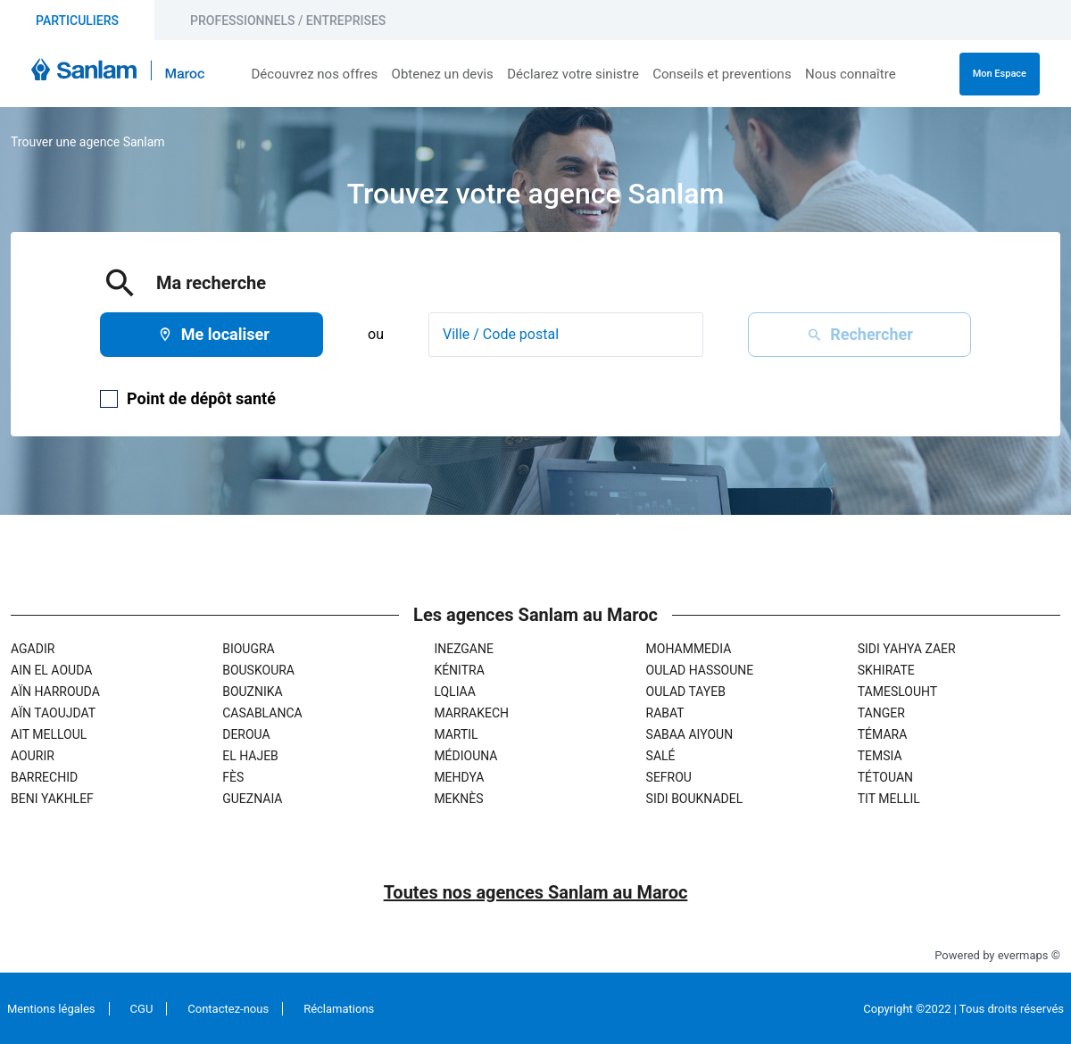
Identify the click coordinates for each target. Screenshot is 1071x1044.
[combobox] (565, 334)
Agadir (32, 649)
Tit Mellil (889, 798)
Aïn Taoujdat (53, 713)
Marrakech (471, 713)
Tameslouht (897, 691)
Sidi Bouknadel (694, 798)
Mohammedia (689, 649)
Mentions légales (51, 1008)
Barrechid (44, 777)
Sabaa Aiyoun (690, 734)
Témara (883, 734)
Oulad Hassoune (700, 670)
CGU (142, 1008)
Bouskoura (258, 670)
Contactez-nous (228, 1008)
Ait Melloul (49, 734)
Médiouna (465, 756)
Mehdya (459, 777)
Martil (455, 734)
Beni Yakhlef (52, 798)
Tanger (881, 713)
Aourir (32, 756)
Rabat (665, 713)
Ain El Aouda (51, 670)
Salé (661, 756)
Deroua (246, 734)
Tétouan (885, 777)
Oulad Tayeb (686, 691)
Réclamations (338, 1008)
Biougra (248, 649)
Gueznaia (252, 798)
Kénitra (459, 670)
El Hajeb (250, 756)
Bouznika (252, 691)
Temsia (880, 756)
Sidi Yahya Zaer (907, 649)
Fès (233, 777)
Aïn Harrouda (55, 691)
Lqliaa (454, 691)
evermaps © (1029, 955)
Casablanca (262, 713)
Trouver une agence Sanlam (88, 142)
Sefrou (669, 777)
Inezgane (464, 649)
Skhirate (886, 670)
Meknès (458, 798)
